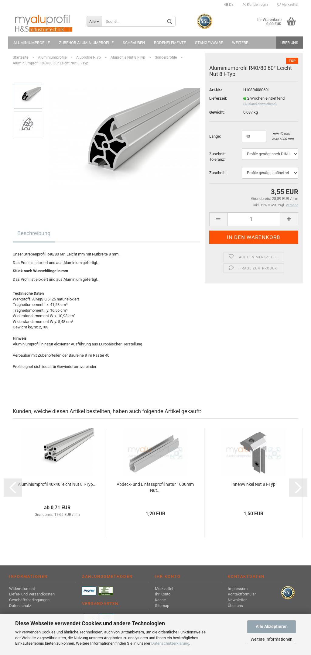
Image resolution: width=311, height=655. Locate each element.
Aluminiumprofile (31, 42)
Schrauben (134, 42)
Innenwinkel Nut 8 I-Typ (253, 484)
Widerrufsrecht (22, 588)
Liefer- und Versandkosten (32, 594)
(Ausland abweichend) (260, 104)
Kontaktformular (242, 594)
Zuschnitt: (218, 172)
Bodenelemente (170, 42)
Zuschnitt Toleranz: (217, 157)
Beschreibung (33, 233)
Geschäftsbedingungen (29, 600)
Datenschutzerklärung (170, 643)
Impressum (238, 588)
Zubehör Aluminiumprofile (86, 42)
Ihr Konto (162, 594)
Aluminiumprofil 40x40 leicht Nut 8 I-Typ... (57, 484)
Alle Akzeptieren (272, 626)
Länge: (215, 136)
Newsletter (237, 600)
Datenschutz (20, 605)
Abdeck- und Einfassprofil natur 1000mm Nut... (155, 487)
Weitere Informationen (271, 639)
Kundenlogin (255, 4)
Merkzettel (287, 4)
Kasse (160, 600)
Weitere (240, 42)
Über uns (289, 42)
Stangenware (209, 42)
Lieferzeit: (218, 98)
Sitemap (162, 605)
